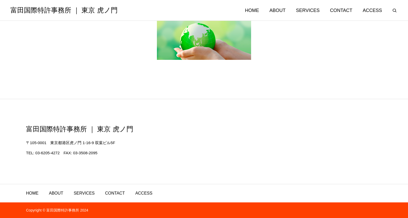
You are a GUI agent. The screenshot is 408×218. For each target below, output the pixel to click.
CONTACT (341, 10)
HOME (252, 10)
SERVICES (308, 10)
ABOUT (278, 10)
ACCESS (372, 10)
